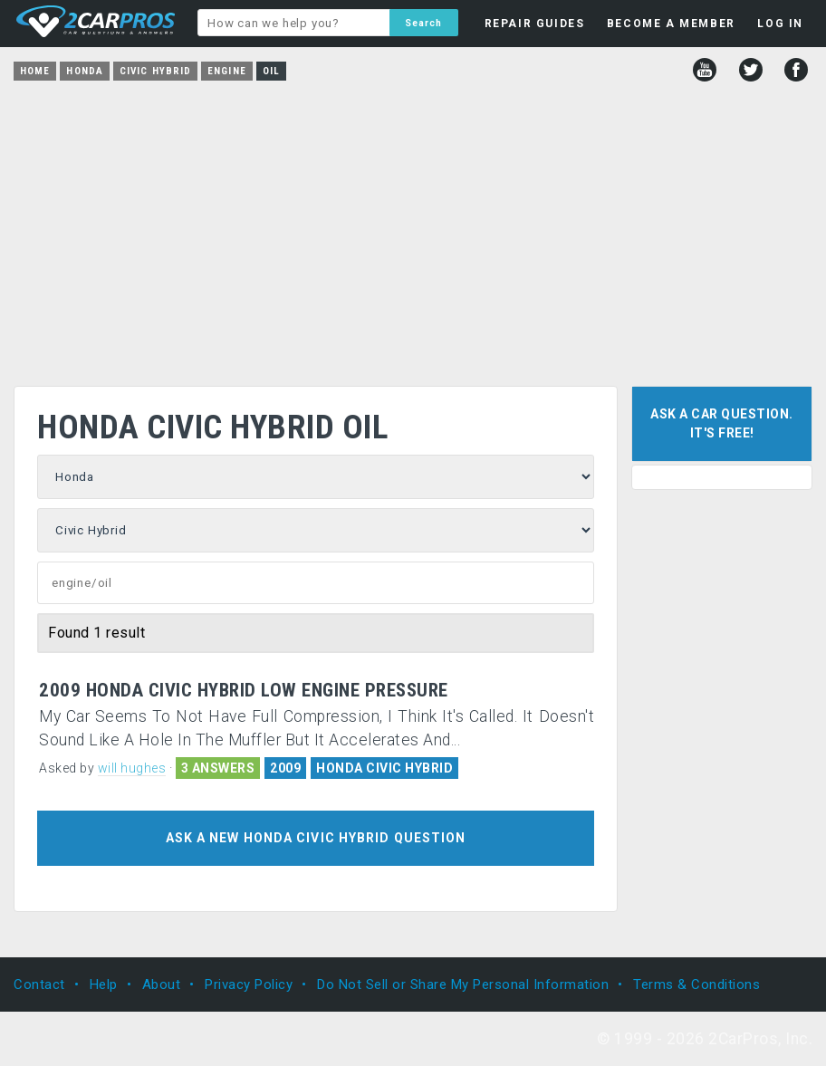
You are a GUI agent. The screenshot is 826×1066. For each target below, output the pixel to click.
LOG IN (780, 23)
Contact (39, 984)
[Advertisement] (413, 227)
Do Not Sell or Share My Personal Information (463, 984)
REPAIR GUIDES (535, 23)
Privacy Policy (249, 984)
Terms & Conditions (696, 984)
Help (104, 984)
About (161, 984)
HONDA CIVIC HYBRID (384, 768)
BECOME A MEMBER (671, 23)
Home (35, 71)
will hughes (132, 768)
